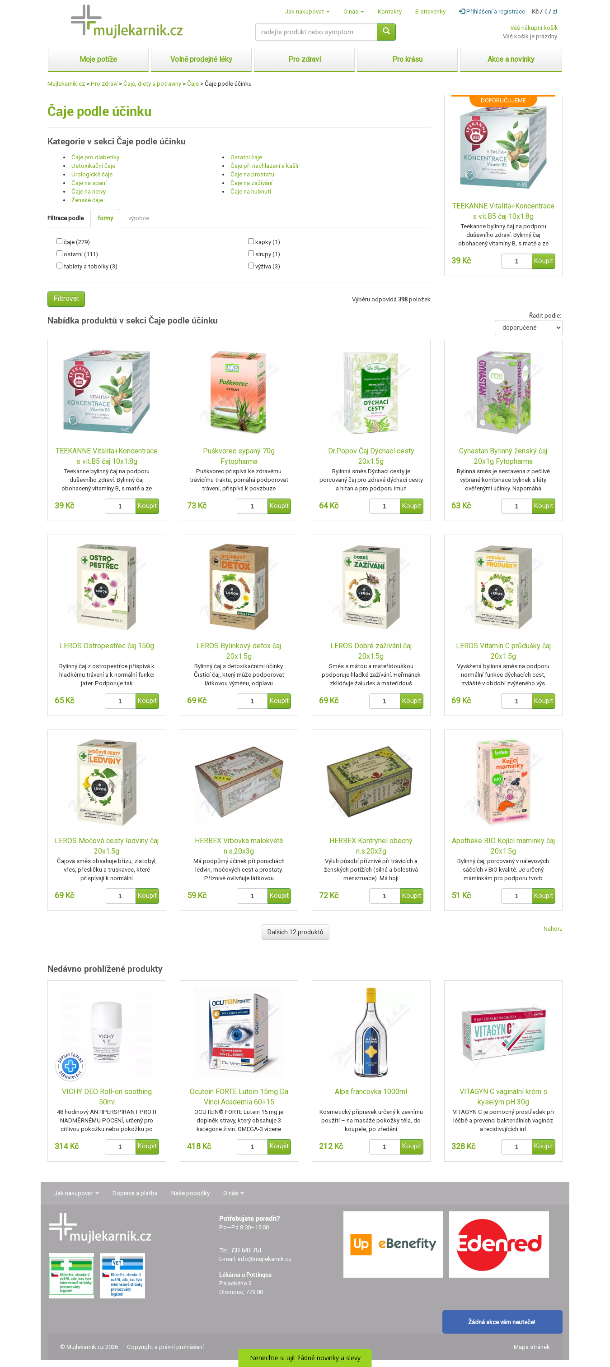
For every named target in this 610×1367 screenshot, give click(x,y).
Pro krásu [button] (407, 59)
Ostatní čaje (246, 157)
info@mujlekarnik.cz (264, 1259)
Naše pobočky (190, 1193)
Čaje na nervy (88, 191)
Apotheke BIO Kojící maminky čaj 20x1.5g (503, 845)
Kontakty (390, 11)
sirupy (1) (267, 254)
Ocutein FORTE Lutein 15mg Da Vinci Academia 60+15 (239, 1096)
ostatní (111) (81, 254)
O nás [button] (353, 11)
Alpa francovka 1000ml (371, 1091)
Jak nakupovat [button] (307, 11)
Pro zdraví (104, 83)
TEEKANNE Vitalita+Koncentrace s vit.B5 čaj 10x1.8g (503, 211)
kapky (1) (267, 242)
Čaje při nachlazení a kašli (264, 165)
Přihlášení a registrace (492, 11)
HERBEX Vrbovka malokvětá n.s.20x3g (239, 845)
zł (555, 11)
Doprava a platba (135, 1193)
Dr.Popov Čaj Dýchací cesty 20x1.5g (371, 456)
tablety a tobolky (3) (90, 266)
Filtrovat (66, 298)
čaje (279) (77, 242)
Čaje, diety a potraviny (152, 83)
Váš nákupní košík (534, 27)
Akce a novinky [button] (511, 59)
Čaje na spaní (89, 183)
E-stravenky (430, 11)
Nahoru (553, 928)
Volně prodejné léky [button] (201, 59)
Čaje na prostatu (252, 174)
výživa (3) (267, 266)
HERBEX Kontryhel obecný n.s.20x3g (371, 845)
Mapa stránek (532, 1347)
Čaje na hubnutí (250, 191)
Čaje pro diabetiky (95, 157)
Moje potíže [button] (98, 59)
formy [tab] (105, 218)
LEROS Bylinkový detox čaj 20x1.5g (239, 651)
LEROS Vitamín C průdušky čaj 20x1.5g (503, 651)
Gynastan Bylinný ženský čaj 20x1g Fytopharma (503, 456)
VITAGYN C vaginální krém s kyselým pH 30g (503, 1096)
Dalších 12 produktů (295, 932)
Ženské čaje (87, 200)
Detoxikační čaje (93, 165)
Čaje (193, 83)
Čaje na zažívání (251, 183)
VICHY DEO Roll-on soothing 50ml (107, 1096)
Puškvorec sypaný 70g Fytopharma (239, 456)
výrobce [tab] (138, 218)
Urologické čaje (92, 174)
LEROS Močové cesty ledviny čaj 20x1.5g (107, 845)
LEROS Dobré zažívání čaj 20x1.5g (371, 651)
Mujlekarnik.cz (66, 83)
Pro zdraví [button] (304, 59)
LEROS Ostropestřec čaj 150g (107, 646)
